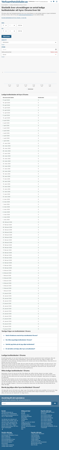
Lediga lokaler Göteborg (8, 444)
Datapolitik (24, 417)
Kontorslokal (5, 443)
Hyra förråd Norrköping (47, 417)
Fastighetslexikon (25, 423)
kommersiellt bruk (44, 1)
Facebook (2, 429)
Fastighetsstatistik (26, 424)
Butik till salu (34, 444)
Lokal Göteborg (35, 435)
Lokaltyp (4, 40)
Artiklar (23, 420)
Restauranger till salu (36, 443)
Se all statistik (5, 4)
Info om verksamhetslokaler (28, 426)
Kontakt (23, 413)
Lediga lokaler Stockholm (37, 433)
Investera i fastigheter (7, 433)
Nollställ (3, 44)
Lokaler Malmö (35, 439)
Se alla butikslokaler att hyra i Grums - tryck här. (14, 17)
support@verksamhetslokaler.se (10, 415)
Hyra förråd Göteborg (46, 415)
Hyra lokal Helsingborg (47, 424)
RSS (22, 429)
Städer (3, 47)
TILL (3, 28)
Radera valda (54, 52)
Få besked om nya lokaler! (51, 1)
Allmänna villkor (25, 415)
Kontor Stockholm (6, 438)
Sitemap (23, 427)
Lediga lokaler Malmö (7, 446)
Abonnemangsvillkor (26, 416)
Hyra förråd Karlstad (46, 416)
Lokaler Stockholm (36, 440)
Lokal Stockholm (35, 436)
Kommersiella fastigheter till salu (10, 435)
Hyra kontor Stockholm (47, 422)
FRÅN (3, 23)
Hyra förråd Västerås (46, 420)
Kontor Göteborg (6, 436)
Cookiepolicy (24, 419)
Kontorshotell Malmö (7, 442)
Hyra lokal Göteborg (46, 423)
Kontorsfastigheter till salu (8, 439)
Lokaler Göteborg (35, 438)
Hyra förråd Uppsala (46, 419)
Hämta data (6, 36)
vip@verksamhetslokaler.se (26, 14)
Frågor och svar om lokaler (28, 422)
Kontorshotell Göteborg (7, 440)
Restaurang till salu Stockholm (39, 442)
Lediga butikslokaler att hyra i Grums (18, 4)
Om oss (23, 412)
